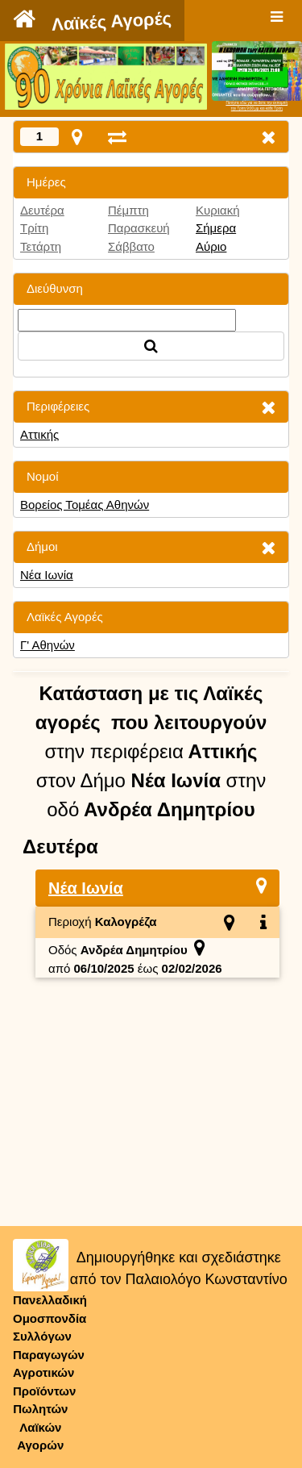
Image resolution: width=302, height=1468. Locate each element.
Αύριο (211, 246)
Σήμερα (216, 228)
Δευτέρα (42, 210)
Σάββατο (131, 246)
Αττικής (39, 434)
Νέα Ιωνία (46, 575)
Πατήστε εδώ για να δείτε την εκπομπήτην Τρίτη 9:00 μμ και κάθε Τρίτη (256, 106)
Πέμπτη (128, 210)
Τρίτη (34, 228)
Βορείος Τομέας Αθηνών (84, 504)
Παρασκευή (139, 228)
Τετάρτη (40, 246)
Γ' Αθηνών (47, 645)
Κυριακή (218, 210)
